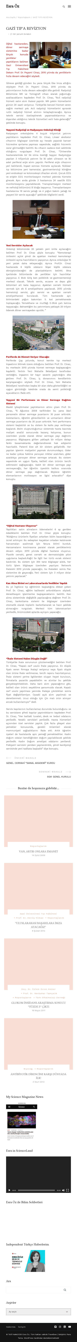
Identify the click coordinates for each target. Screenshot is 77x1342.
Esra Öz (12, 6)
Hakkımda (11, 1327)
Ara (8, 1281)
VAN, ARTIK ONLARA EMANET (38, 851)
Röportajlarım (38, 846)
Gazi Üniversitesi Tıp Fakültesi (38, 914)
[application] (38, 1174)
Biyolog (28, 1069)
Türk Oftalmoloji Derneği (50, 997)
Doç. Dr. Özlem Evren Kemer (38, 989)
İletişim (22, 1327)
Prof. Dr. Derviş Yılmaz (29, 918)
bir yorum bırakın (22, 34)
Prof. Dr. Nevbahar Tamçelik (40, 993)
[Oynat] (9, 1190)
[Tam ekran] (67, 1190)
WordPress (28, 1338)
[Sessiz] (63, 1190)
